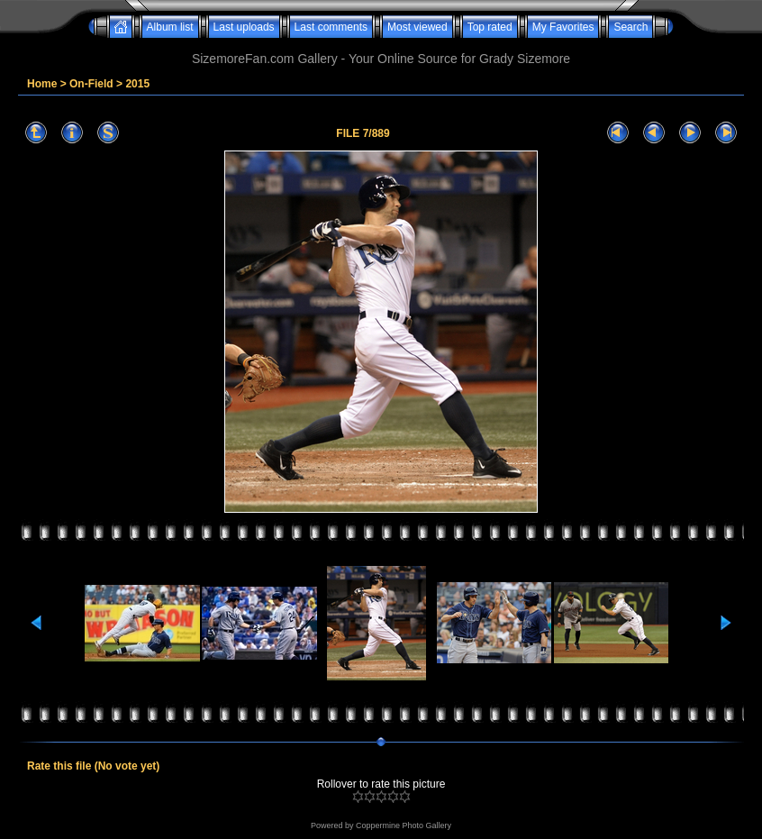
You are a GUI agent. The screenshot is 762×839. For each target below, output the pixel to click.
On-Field (91, 84)
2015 (137, 84)
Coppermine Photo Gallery (403, 825)
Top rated (490, 27)
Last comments (331, 27)
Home (42, 84)
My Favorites (563, 27)
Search (630, 27)
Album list (170, 27)
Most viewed (417, 27)
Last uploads (244, 27)
